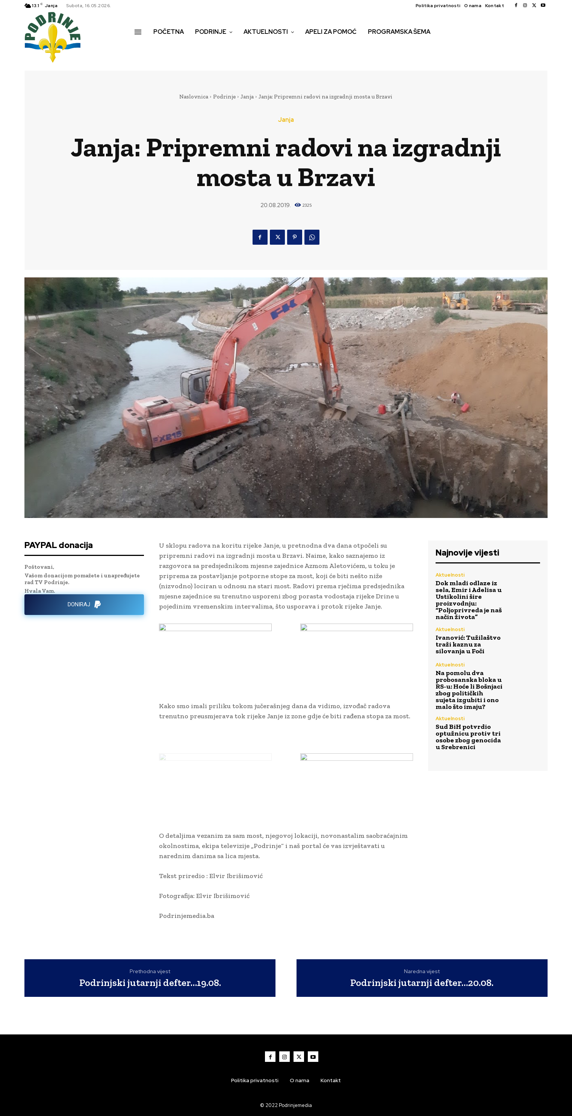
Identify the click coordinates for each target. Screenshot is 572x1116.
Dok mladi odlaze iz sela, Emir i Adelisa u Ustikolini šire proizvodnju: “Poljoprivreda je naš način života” (469, 600)
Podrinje (224, 96)
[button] (142, 47)
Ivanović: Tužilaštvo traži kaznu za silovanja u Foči (468, 644)
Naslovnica (193, 96)
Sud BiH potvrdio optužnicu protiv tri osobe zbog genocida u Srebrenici (468, 736)
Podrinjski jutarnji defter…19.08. (150, 982)
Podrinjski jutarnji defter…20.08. (421, 982)
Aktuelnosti (450, 574)
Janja (247, 96)
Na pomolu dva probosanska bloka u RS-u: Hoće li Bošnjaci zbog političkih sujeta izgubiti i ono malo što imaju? (469, 690)
